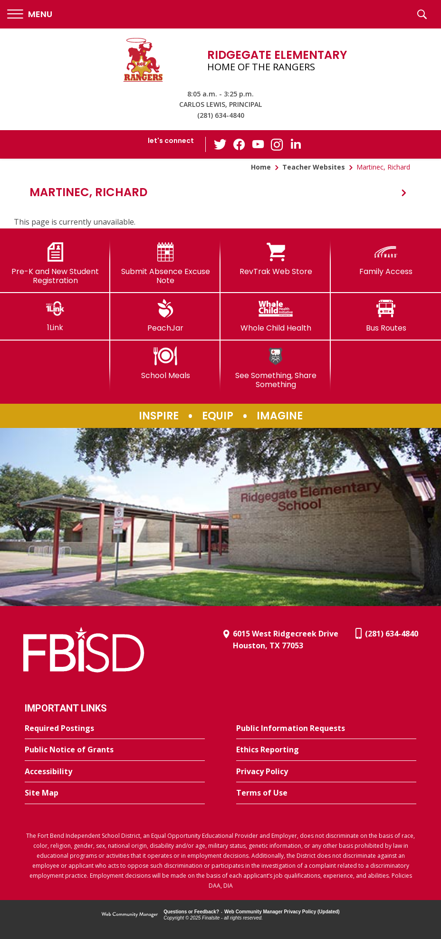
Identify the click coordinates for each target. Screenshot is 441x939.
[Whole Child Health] (275, 316)
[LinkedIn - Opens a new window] (296, 144)
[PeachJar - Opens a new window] (165, 316)
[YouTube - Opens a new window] (258, 144)
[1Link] (55, 315)
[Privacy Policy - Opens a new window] (326, 772)
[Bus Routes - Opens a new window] (386, 316)
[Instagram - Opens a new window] (277, 145)
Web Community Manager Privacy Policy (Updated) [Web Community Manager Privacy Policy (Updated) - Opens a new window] (282, 911)
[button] (29, 14)
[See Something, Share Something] (275, 368)
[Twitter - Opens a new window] (220, 144)
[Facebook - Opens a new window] (239, 144)
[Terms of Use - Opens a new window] (326, 793)
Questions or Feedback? (191, 911)
